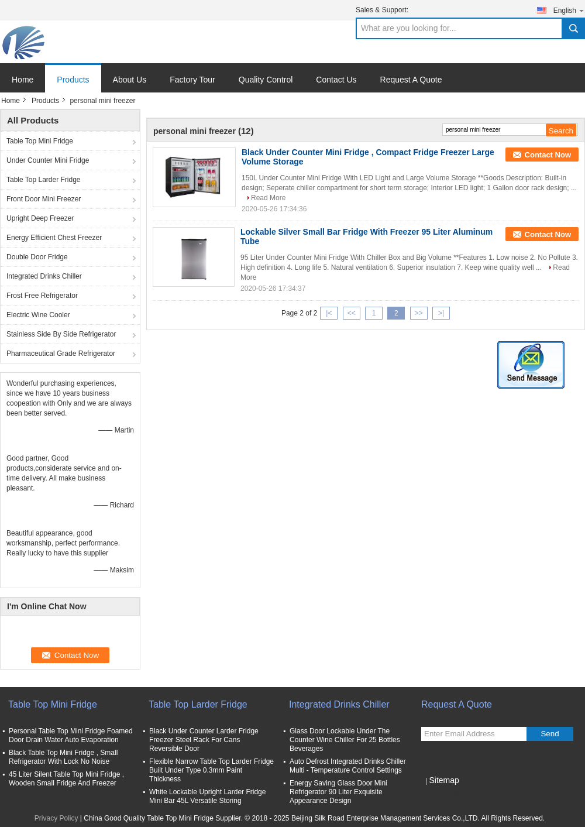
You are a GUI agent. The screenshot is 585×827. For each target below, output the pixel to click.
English (569, 10)
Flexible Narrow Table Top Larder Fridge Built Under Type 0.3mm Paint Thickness (211, 770)
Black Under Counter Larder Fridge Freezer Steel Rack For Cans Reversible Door (204, 740)
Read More (268, 198)
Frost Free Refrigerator (42, 295)
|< (329, 313)
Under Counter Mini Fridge (47, 160)
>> (419, 313)
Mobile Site (442, 795)
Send (550, 733)
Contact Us (336, 79)
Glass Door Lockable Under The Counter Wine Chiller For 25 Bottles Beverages (345, 740)
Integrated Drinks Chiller (44, 276)
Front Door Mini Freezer (43, 199)
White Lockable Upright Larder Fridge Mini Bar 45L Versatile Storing (207, 796)
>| (441, 313)
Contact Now (548, 154)
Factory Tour (192, 79)
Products (73, 79)
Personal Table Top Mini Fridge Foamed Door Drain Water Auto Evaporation (71, 735)
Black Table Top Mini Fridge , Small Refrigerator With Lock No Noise (63, 757)
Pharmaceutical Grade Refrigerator (60, 353)
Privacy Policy (56, 818)
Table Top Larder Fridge (43, 180)
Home (22, 79)
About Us (130, 79)
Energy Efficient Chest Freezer (54, 238)
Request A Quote (411, 79)
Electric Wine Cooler (38, 315)
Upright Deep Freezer (40, 218)
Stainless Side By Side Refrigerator (61, 334)
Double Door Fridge (37, 257)
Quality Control (266, 79)
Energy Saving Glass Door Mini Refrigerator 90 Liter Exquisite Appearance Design (338, 792)
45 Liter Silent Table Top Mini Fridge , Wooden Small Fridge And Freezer (66, 778)
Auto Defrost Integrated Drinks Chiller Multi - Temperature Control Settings (348, 765)
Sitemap (444, 780)
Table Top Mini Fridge (39, 141)
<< (351, 313)
